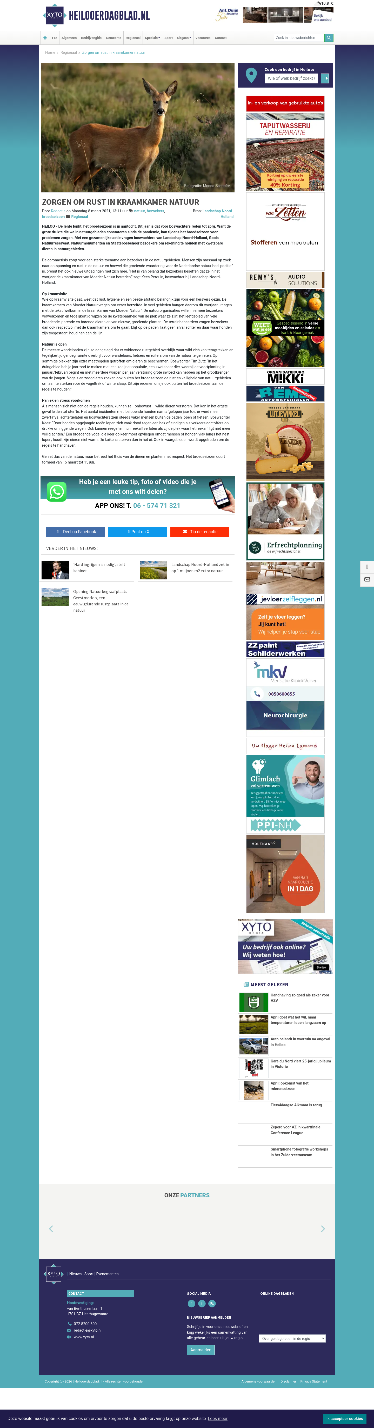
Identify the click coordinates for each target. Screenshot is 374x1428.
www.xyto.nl (84, 1377)
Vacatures (203, 38)
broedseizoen (53, 217)
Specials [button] (151, 38)
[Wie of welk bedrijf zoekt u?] (291, 78)
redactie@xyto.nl (88, 1370)
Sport (168, 38)
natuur (139, 211)
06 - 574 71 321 (157, 506)
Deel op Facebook (75, 531)
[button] (45, 1280)
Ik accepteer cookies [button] (344, 1419)
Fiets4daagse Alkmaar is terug (296, 1138)
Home (50, 52)
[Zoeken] (329, 38)
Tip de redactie (199, 531)
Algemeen (69, 38)
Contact (221, 38)
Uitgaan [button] (183, 38)
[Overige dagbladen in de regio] (292, 1352)
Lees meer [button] (218, 1418)
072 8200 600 (85, 1364)
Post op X (137, 531)
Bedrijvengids (91, 38)
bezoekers (155, 211)
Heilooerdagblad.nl (109, 15)
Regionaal (133, 38)
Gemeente (113, 38)
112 (54, 38)
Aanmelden (200, 1389)
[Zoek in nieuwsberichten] (299, 38)
